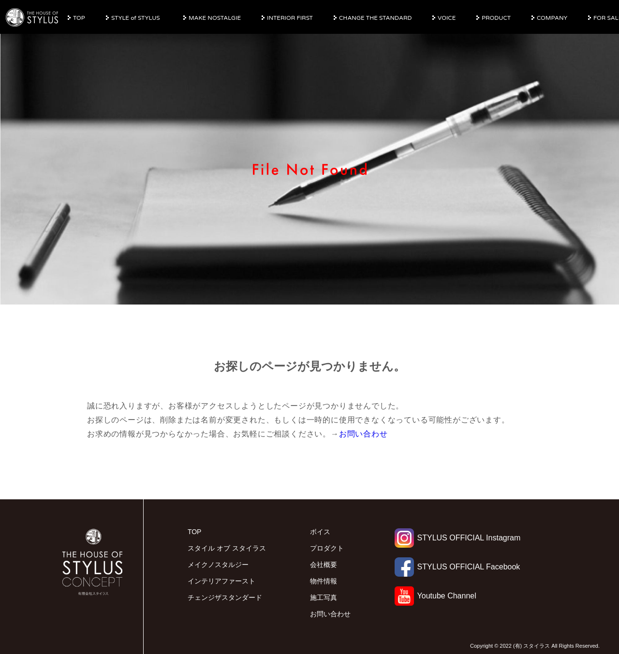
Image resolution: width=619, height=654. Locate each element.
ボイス (320, 532)
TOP (79, 18)
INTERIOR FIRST (290, 18)
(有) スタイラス (531, 646)
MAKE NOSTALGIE (215, 18)
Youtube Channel (435, 596)
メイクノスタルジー (218, 564)
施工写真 (323, 597)
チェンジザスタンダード (225, 597)
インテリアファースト (221, 581)
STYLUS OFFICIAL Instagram (458, 538)
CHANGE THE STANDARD (375, 18)
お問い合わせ (363, 434)
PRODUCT (496, 18)
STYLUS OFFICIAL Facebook (457, 567)
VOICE (447, 18)
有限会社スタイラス (32, 18)
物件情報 (323, 581)
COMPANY (552, 18)
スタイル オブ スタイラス (227, 548)
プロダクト (327, 548)
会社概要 (323, 564)
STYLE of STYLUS (135, 18)
